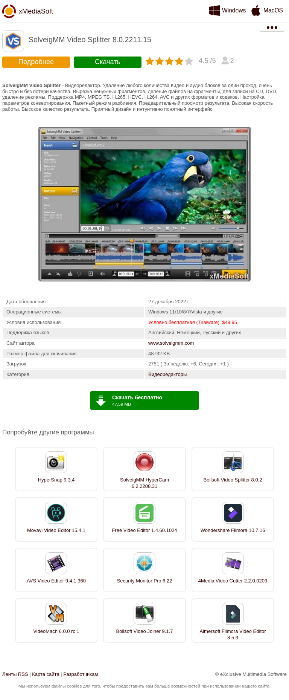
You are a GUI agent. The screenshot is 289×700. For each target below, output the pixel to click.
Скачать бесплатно (137, 397)
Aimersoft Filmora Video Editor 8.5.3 (233, 634)
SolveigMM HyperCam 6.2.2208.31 (144, 483)
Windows (234, 10)
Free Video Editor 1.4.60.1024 (144, 530)
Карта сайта (45, 674)
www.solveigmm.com (171, 343)
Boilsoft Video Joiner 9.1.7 (144, 631)
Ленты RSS (15, 674)
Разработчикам (80, 674)
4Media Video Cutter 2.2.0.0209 (232, 581)
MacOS (273, 10)
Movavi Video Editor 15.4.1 (56, 530)
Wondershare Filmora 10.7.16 (233, 530)
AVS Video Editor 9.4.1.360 (56, 581)
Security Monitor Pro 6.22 (144, 581)
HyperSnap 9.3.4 (56, 480)
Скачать (107, 62)
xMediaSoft (36, 11)
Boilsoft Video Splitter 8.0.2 (233, 480)
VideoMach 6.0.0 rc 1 (56, 631)
